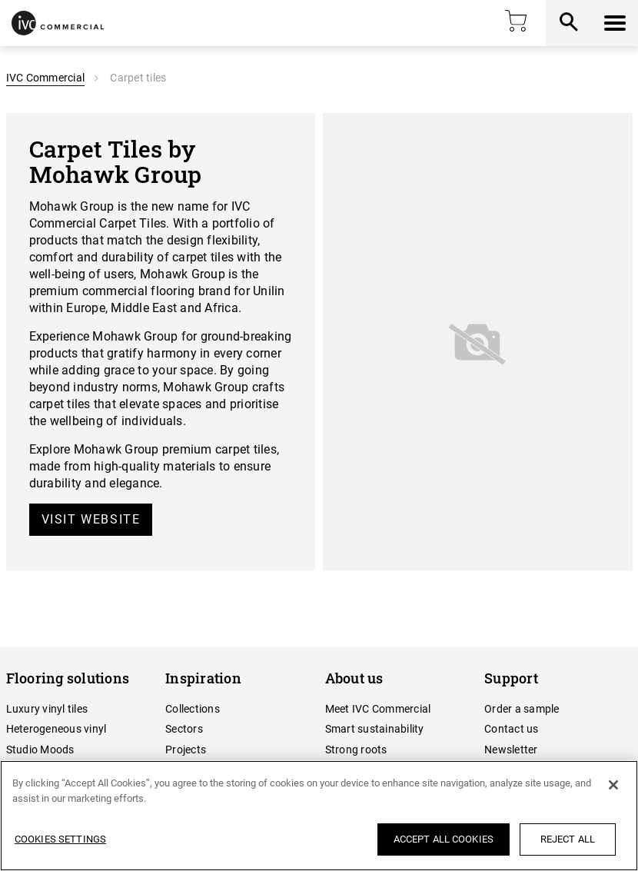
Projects (185, 749)
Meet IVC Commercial (378, 709)
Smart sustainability (374, 729)
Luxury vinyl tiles (47, 709)
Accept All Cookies (443, 839)
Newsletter (511, 749)
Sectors (184, 729)
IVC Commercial (45, 77)
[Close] (613, 785)
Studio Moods (40, 749)
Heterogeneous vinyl (56, 729)
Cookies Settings (60, 839)
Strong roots (356, 749)
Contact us (511, 729)
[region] (319, 815)
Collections (192, 709)
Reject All (567, 839)
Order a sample (522, 709)
